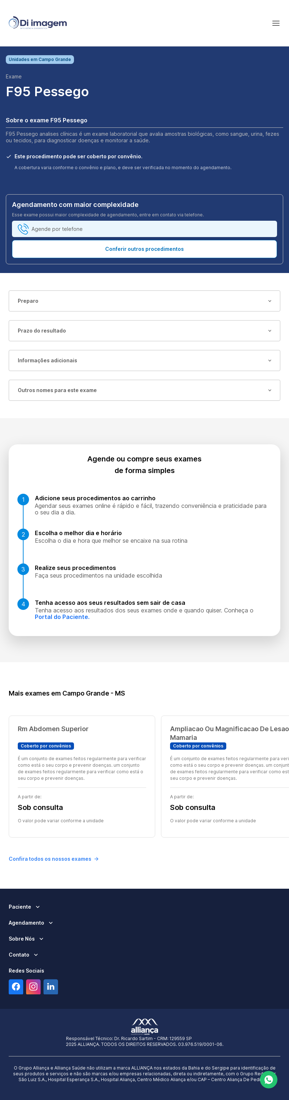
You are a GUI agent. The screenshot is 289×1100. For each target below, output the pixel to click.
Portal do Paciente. (62, 616)
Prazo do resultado (144, 330)
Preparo (144, 301)
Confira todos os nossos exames (54, 859)
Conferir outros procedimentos (144, 249)
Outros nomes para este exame (144, 390)
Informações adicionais (144, 360)
